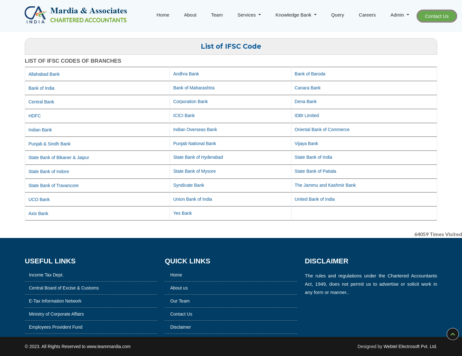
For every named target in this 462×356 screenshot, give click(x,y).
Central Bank (41, 101)
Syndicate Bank (188, 185)
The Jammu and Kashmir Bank (325, 185)
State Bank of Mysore (194, 171)
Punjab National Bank (194, 143)
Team (217, 14)
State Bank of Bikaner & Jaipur (58, 157)
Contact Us (437, 16)
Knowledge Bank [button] (294, 14)
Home (163, 14)
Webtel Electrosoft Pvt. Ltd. (410, 346)
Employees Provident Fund (38, 327)
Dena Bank (306, 101)
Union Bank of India (192, 199)
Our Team (180, 289)
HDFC (34, 115)
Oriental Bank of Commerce (322, 129)
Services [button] (247, 14)
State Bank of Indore (48, 171)
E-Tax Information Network (37, 301)
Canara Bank (308, 87)
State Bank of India (313, 157)
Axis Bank (38, 213)
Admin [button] (397, 14)
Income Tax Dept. (28, 274)
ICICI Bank (184, 115)
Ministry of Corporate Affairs (38, 314)
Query (337, 14)
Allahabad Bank (44, 74)
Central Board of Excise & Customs (46, 287)
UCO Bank (39, 199)
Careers (367, 14)
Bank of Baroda (310, 73)
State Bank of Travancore (53, 185)
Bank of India (41, 88)
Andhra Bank (186, 73)
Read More (334, 300)
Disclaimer (180, 315)
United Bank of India (315, 199)
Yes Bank (182, 213)
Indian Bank (40, 129)
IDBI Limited (307, 115)
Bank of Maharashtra (193, 87)
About (190, 14)
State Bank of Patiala (315, 171)
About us (179, 276)
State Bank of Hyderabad (198, 157)
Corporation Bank (190, 101)
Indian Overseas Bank (195, 129)
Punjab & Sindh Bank (49, 143)
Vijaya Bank (306, 143)
